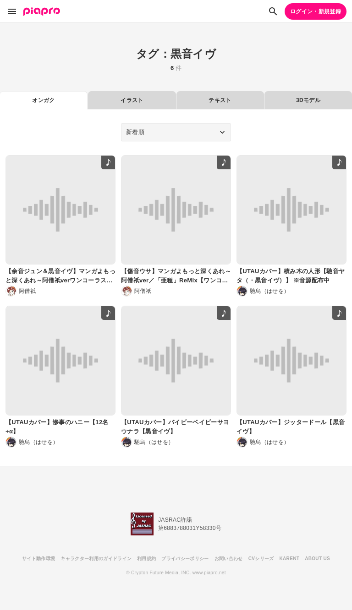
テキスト (220, 100)
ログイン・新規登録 (315, 11)
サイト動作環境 (38, 558)
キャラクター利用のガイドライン (96, 558)
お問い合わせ (228, 558)
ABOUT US (317, 558)
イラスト (132, 100)
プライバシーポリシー (185, 558)
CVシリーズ (261, 558)
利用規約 (146, 558)
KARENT (290, 558)
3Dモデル (308, 100)
